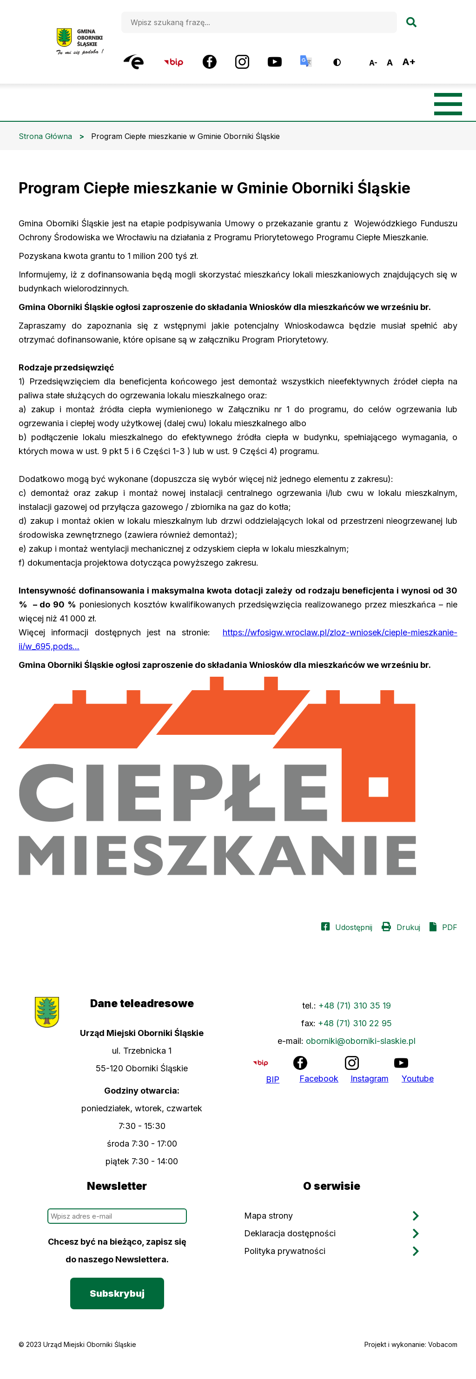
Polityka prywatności (284, 1251)
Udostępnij (353, 927)
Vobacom (442, 1344)
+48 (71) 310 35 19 (354, 1005)
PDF (449, 927)
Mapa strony (268, 1216)
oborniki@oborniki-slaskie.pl (361, 1041)
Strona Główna (45, 136)
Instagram (369, 1078)
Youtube (418, 1078)
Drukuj (408, 927)
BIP (272, 1079)
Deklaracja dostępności (290, 1233)
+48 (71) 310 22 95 (355, 1023)
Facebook (318, 1078)
